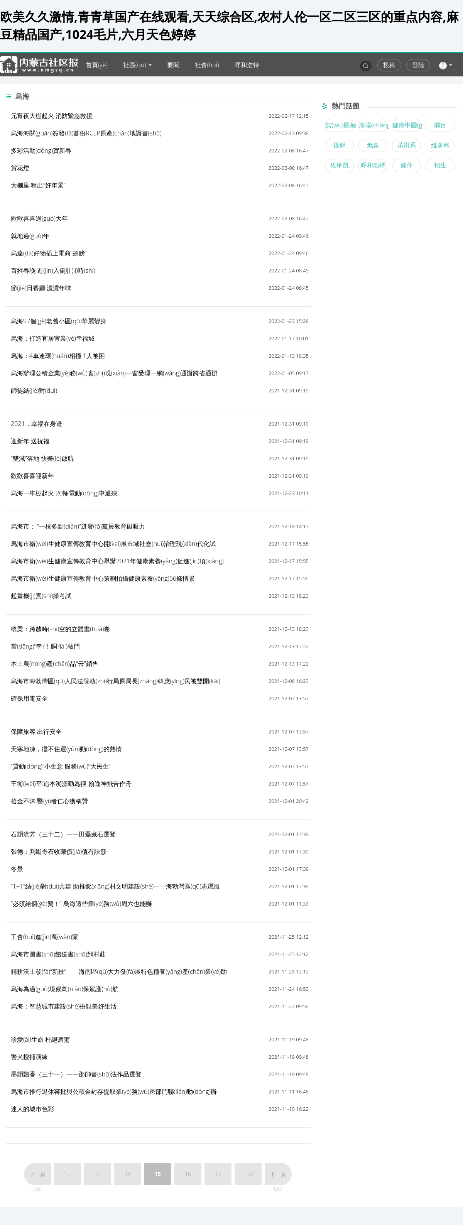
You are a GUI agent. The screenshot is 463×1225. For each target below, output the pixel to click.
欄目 (440, 125)
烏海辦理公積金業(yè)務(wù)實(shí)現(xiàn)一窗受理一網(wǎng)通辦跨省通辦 (114, 373)
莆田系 (406, 145)
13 (98, 1174)
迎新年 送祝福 (30, 441)
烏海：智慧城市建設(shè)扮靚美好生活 (64, 1006)
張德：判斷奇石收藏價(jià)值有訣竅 (58, 851)
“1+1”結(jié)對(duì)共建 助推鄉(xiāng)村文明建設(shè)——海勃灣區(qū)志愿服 (115, 886)
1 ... (67, 1174)
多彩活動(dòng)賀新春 (41, 150)
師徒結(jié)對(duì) (34, 390)
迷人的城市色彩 (32, 1109)
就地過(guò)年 (30, 235)
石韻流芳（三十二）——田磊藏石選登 (63, 834)
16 (188, 1174)
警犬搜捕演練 (29, 1057)
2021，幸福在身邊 (36, 423)
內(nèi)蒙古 (101, 88)
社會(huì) (207, 65)
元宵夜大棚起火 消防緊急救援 (52, 116)
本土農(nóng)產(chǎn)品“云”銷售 (54, 663)
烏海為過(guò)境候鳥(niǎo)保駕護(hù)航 (64, 989)
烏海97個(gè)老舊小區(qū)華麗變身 (58, 321)
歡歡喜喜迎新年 (32, 475)
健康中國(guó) (406, 125)
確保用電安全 (29, 698)
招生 (440, 165)
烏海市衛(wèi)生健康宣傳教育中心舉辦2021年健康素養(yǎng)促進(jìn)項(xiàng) (117, 561)
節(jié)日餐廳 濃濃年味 (41, 288)
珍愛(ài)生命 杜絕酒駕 (40, 1039)
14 (128, 1174)
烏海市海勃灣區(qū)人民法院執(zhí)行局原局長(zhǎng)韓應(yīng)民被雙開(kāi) (115, 681)
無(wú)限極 (339, 125)
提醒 (339, 145)
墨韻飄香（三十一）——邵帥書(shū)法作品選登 (76, 1074)
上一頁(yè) (37, 1177)
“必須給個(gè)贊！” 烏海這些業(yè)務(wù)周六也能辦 (81, 903)
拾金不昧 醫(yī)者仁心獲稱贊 (49, 801)
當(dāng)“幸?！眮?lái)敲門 (45, 646)
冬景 (17, 869)
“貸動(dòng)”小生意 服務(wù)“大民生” (60, 766)
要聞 (173, 65)
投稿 (389, 65)
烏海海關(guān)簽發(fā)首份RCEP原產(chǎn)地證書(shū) (86, 133)
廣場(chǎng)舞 (373, 125)
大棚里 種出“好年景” (38, 185)
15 (158, 1174)
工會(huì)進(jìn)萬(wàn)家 (44, 937)
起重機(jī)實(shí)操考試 (41, 595)
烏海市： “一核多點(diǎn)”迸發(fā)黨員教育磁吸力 (78, 526)
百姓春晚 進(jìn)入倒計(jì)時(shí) (53, 270)
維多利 (440, 145)
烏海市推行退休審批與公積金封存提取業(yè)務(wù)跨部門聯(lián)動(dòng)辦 (114, 1091)
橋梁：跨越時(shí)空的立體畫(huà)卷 (60, 629)
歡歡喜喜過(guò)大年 (39, 218)
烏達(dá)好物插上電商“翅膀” (48, 253)
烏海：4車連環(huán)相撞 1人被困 (58, 355)
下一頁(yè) (278, 1177)
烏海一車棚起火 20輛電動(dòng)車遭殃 (64, 493)
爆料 (143, 88)
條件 (406, 165)
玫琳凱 (339, 165)
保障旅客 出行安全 (36, 731)
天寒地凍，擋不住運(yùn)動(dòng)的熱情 (66, 749)
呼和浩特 (247, 65)
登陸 (418, 65)
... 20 (248, 1174)
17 (218, 1174)
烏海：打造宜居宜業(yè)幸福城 (53, 338)
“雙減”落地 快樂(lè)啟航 (42, 458)
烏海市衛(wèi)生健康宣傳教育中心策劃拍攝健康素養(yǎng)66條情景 (103, 578)
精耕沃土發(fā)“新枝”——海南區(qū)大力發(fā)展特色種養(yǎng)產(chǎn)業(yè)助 (119, 971)
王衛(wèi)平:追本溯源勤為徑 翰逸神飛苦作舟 (71, 783)
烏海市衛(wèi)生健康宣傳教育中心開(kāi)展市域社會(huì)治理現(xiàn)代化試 (113, 543)
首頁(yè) (97, 65)
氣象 (373, 145)
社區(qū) (134, 65)
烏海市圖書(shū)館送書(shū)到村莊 (58, 954)
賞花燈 (20, 168)
